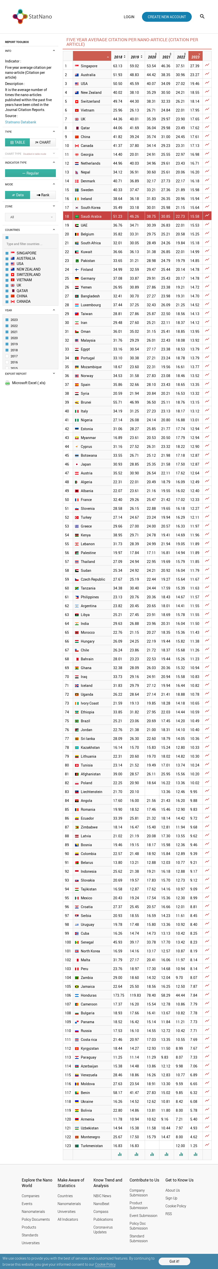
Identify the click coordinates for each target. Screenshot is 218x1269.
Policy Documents (36, 1219)
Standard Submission (139, 1238)
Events (27, 1203)
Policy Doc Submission (139, 1226)
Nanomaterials (33, 1211)
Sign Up (171, 1198)
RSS (168, 1213)
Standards (30, 1235)
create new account (167, 16)
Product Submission (139, 1205)
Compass (100, 1211)
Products (29, 1227)
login (129, 16)
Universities (31, 1242)
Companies (30, 1195)
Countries (65, 1195)
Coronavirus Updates (103, 1229)
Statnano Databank (20, 122)
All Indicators (68, 1219)
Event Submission (143, 1215)
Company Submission (139, 1192)
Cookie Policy (105, 1264)
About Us (172, 1190)
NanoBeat (101, 1203)
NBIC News (102, 1195)
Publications (103, 1219)
